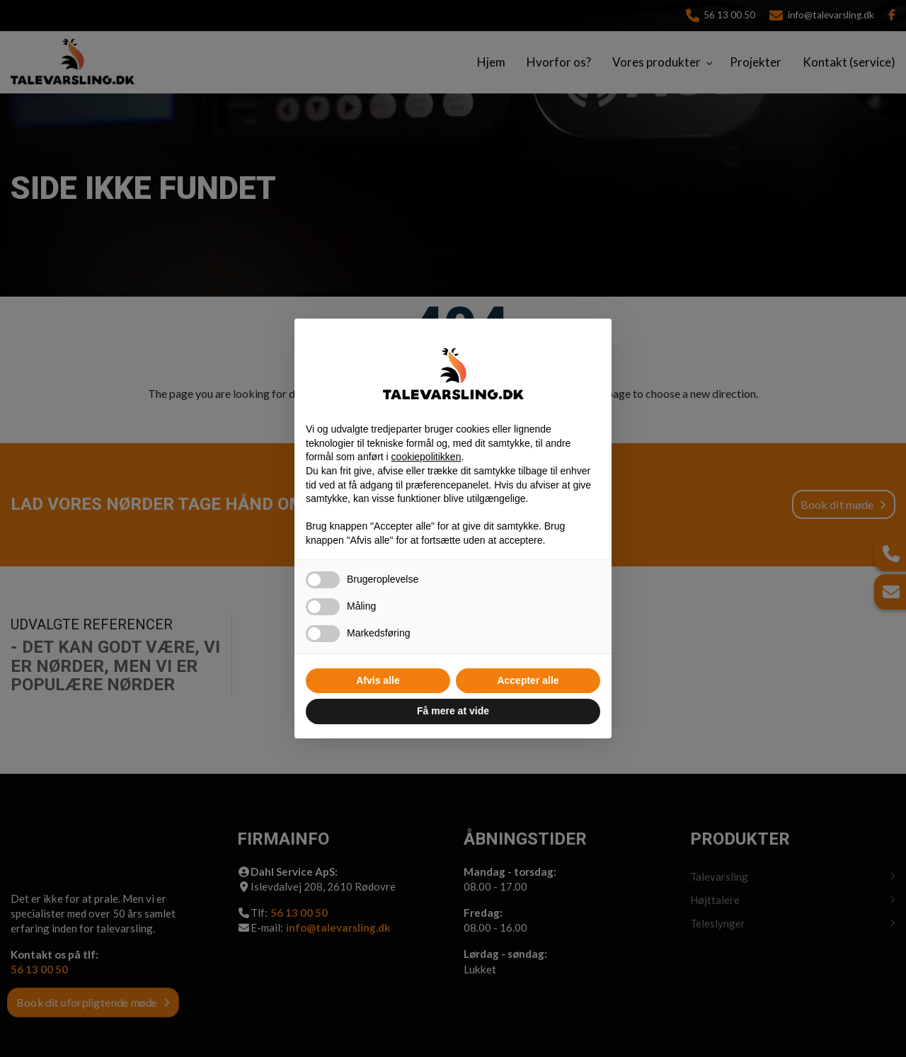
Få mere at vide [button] (453, 710)
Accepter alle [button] (527, 680)
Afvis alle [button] (377, 680)
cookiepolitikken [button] (426, 456)
